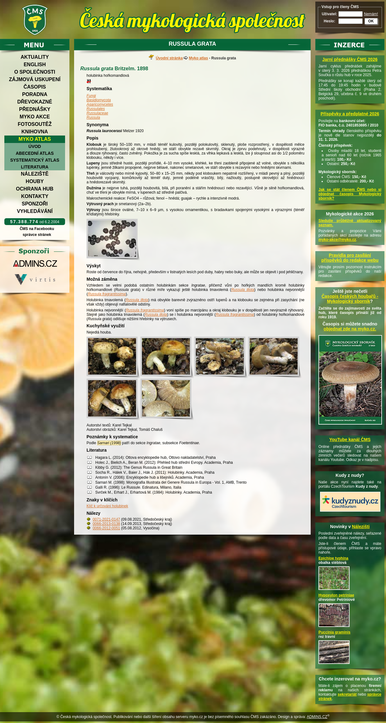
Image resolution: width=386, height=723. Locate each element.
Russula (93, 117)
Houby (35, 181)
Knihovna (34, 131)
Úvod (34, 146)
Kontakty (35, 196)
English (35, 64)
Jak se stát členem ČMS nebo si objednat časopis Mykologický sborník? (349, 193)
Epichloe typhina (333, 558)
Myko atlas (35, 139)
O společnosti (34, 72)
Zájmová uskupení (34, 79)
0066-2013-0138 (106, 524)
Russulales (96, 109)
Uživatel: (329, 14)
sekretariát (347, 694)
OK (371, 21)
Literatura (34, 166)
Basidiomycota (99, 100)
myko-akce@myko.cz (337, 239)
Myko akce (35, 116)
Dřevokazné (34, 101)
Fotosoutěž (35, 124)
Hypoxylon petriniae (336, 595)
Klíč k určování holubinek (107, 506)
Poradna (34, 94)
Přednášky (34, 109)
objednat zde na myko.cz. (350, 328)
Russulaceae (97, 113)
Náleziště (35, 174)
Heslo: (329, 21)
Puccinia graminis (334, 632)
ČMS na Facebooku (37, 229)
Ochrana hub (34, 188)
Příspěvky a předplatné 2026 (350, 113)
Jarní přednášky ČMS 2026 (349, 59)
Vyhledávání (35, 211)
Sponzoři (35, 203)
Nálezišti (361, 526)
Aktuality (35, 57)
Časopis (34, 87)
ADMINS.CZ (317, 717)
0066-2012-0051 (106, 528)
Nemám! (371, 14)
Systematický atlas (34, 160)
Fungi (91, 96)
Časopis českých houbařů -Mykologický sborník (350, 299)
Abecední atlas (35, 153)
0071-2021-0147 (106, 519)
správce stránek (36, 235)
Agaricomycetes (100, 104)
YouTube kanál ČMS (350, 439)
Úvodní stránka (169, 58)
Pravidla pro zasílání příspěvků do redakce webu (350, 258)
